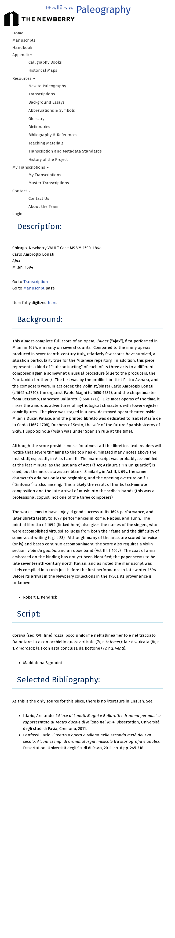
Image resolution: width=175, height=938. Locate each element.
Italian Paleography (88, 10)
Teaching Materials (46, 143)
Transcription (35, 281)
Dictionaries (39, 126)
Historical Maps (42, 70)
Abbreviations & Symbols (51, 110)
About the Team (43, 206)
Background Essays (46, 102)
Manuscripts (23, 40)
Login (17, 213)
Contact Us (38, 198)
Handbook (22, 47)
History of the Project (48, 159)
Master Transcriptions (48, 182)
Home (17, 33)
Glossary (36, 118)
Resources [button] (23, 78)
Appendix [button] (22, 54)
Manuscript (34, 288)
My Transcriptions (44, 174)
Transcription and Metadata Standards (65, 151)
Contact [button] (21, 191)
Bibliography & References (52, 134)
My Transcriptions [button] (30, 167)
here (52, 302)
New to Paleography (47, 86)
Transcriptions (41, 94)
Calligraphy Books (45, 62)
